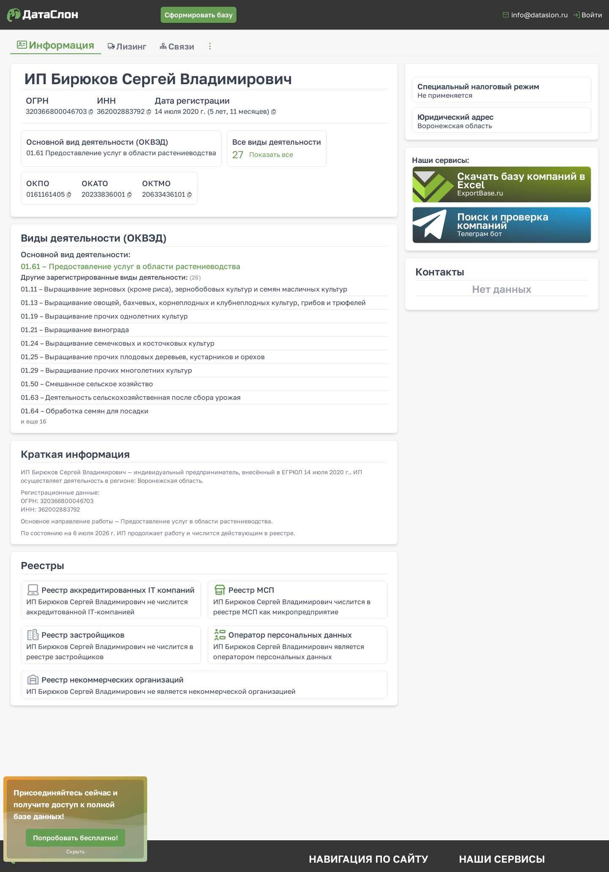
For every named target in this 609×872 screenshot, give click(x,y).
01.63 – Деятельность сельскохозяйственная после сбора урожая (131, 397)
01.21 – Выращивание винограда (75, 329)
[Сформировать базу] (198, 15)
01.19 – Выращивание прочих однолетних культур (104, 316)
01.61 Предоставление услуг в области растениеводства (121, 153)
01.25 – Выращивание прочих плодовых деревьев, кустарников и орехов (143, 356)
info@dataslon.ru (539, 15)
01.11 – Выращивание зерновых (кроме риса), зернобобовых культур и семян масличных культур (184, 289)
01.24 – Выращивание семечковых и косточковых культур (117, 343)
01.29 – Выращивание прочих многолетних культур (106, 370)
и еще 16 (33, 421)
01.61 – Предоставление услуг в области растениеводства (130, 266)
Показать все (271, 154)
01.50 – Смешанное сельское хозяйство (87, 384)
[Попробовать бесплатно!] (75, 838)
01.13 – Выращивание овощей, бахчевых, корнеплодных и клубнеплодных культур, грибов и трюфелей (193, 302)
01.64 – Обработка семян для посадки (84, 411)
